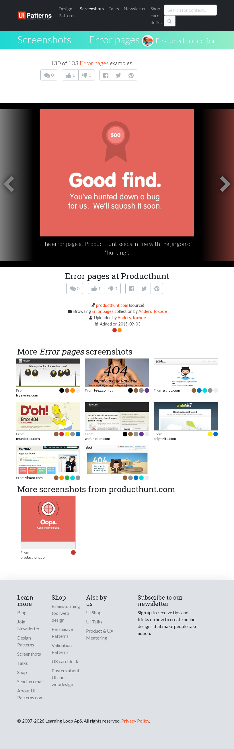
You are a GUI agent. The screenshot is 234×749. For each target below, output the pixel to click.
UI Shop (94, 612)
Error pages (114, 39)
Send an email (30, 681)
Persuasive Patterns (62, 632)
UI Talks (94, 621)
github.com (171, 390)
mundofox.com (28, 438)
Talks (113, 8)
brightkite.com (165, 438)
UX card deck (65, 661)
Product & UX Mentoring (99, 634)
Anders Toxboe (153, 311)
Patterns (66, 12)
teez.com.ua (103, 390)
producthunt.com (112, 305)
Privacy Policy (135, 720)
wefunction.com (97, 438)
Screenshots (92, 8)
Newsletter (135, 8)
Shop (22, 672)
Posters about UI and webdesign (65, 677)
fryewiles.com (27, 395)
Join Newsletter (28, 625)
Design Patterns (25, 641)
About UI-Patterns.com (30, 694)
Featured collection (186, 40)
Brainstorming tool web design (66, 613)
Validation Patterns (62, 648)
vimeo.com (34, 477)
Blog (22, 612)
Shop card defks (156, 15)
